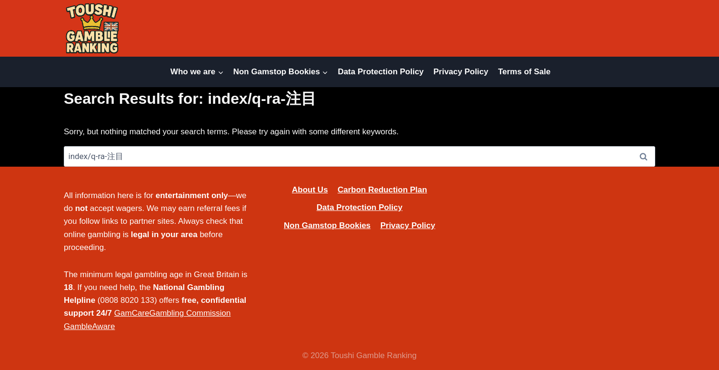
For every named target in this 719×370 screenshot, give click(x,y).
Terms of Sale (524, 71)
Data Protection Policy (380, 71)
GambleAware (89, 326)
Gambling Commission (190, 313)
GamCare (132, 313)
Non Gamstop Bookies (327, 225)
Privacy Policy (460, 71)
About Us (310, 189)
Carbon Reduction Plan (382, 189)
